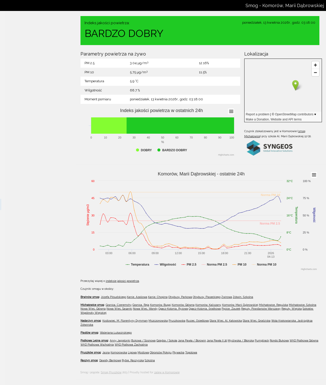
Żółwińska (86, 324)
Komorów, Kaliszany (27, 193)
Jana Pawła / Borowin (192, 340)
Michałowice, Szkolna (28, 227)
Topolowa (191, 352)
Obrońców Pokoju (161, 352)
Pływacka (178, 352)
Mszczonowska (23, 356)
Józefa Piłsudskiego (26, 64)
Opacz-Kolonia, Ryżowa (29, 272)
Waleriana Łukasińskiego (116, 332)
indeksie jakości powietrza (122, 280)
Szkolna (150, 360)
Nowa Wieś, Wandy (26, 260)
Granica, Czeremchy (27, 148)
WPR (31, 24)
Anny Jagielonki (120, 340)
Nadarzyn (13, 336)
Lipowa (132, 352)
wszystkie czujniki (25, 37)
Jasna (106, 352)
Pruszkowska (21, 367)
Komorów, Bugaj (24, 171)
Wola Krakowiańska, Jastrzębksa (292, 320)
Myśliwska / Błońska (241, 340)
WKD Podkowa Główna (304, 340)
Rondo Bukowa (279, 340)
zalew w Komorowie (167, 372)
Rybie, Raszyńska (133, 360)
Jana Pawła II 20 (217, 340)
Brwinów (12, 55)
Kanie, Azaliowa (23, 75)
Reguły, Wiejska (24, 316)
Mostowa (143, 352)
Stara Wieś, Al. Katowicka (226, 320)
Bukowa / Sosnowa (143, 340)
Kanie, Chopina (23, 86)
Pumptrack (262, 340)
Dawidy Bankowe (110, 360)
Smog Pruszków (111, 372)
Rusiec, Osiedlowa (25, 378)
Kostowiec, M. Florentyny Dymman (38, 345)
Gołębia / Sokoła (166, 340)
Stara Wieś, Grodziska (256, 320)
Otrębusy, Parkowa (26, 97)
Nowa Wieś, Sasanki (27, 249)
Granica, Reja (21, 160)
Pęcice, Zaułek (23, 294)
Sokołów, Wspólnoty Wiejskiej (34, 328)
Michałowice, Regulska (29, 216)
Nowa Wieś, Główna (27, 238)
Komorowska (119, 352)
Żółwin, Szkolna (24, 131)
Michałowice (15, 140)
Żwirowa (18, 120)
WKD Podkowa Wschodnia (97, 344)
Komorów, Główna (25, 182)
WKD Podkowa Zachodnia (131, 344)
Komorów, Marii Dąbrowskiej (33, 204)
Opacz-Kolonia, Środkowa (31, 283)
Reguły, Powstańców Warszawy (36, 305)
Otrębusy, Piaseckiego (28, 109)
